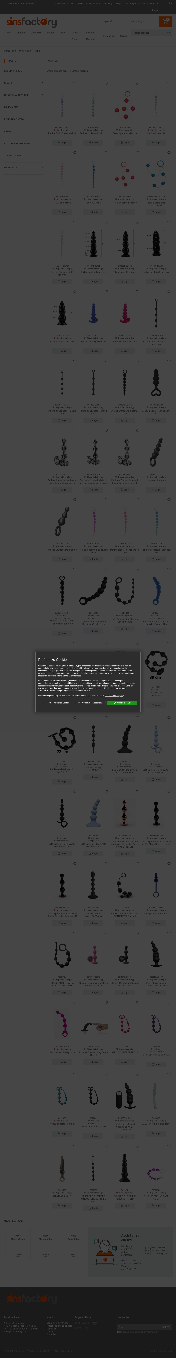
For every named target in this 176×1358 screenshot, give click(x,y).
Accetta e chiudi (122, 703)
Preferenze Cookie (59, 703)
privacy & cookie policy (114, 696)
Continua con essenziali (90, 703)
